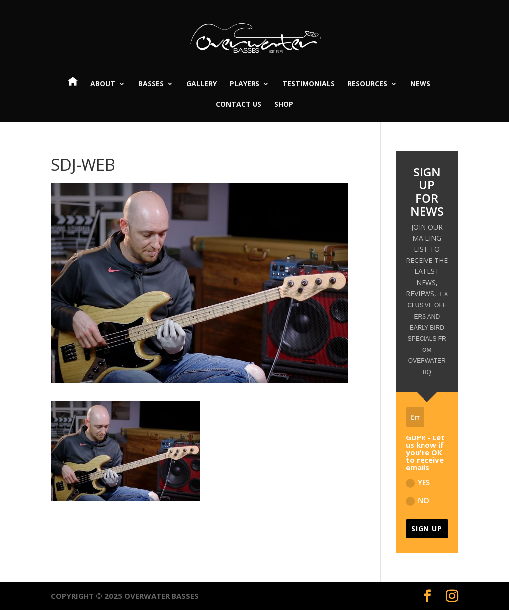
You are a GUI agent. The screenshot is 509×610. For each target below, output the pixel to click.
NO (417, 500)
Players (244, 84)
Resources (367, 84)
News (420, 84)
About (102, 84)
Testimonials (308, 84)
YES (418, 482)
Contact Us (238, 105)
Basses (151, 84)
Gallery (201, 84)
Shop (283, 105)
